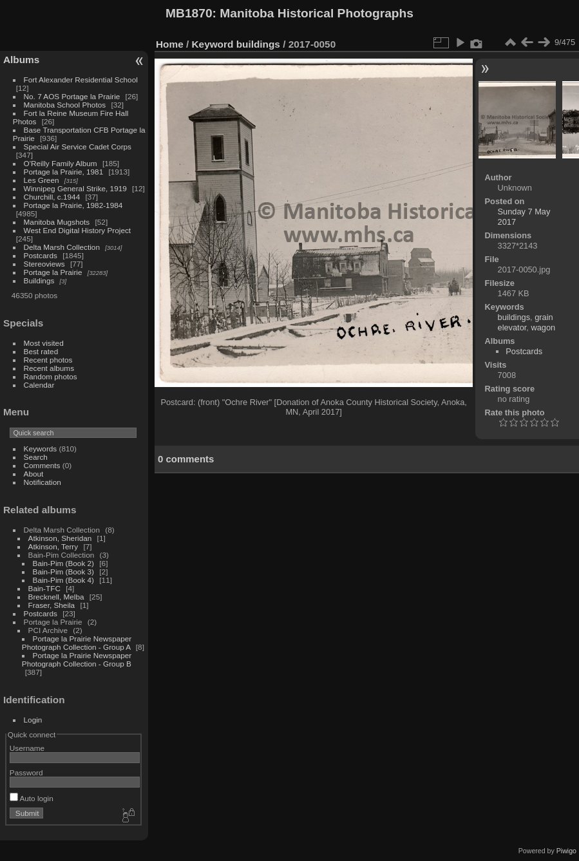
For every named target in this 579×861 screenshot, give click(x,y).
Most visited (44, 343)
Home (170, 44)
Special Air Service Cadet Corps (77, 146)
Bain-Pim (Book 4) (63, 580)
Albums (21, 59)
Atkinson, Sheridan (60, 538)
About (34, 473)
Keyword (213, 44)
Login (33, 719)
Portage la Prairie (53, 272)
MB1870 (189, 13)
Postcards (40, 255)
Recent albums (49, 368)
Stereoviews (44, 264)
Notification (42, 482)
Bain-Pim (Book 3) (63, 571)
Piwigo (566, 851)
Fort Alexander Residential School (81, 79)
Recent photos (48, 359)
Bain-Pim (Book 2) (63, 563)
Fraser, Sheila (51, 605)
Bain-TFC (44, 588)
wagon (543, 327)
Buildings (39, 280)
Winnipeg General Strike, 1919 (75, 188)
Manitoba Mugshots (57, 222)
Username (27, 748)
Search (36, 457)
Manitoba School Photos (65, 104)
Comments (42, 465)
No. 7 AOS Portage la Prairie (72, 96)
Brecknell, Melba (56, 596)
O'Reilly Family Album (60, 163)
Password (26, 772)
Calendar (39, 385)
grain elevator (525, 322)
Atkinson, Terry (53, 546)
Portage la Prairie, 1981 (64, 171)
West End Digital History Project (77, 230)
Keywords (40, 448)
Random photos (50, 376)
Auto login (31, 798)
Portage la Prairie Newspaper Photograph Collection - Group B (76, 659)
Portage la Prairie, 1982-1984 (73, 205)
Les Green (41, 180)
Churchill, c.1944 (52, 197)
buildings (258, 44)
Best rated (41, 351)
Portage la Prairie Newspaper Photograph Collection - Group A (76, 642)
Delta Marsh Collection (62, 247)
